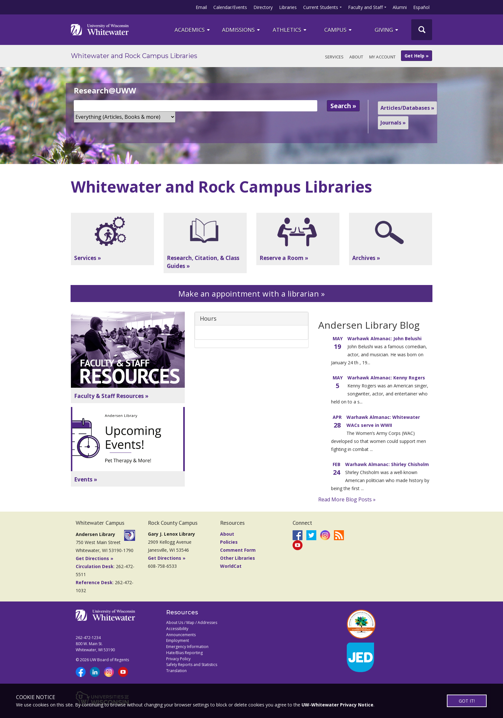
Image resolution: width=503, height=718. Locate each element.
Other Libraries (237, 558)
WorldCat (231, 566)
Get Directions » (94, 558)
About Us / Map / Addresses (191, 622)
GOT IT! (467, 701)
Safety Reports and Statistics (191, 664)
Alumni (400, 7)
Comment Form (238, 550)
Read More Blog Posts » (347, 499)
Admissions (241, 29)
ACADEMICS (193, 29)
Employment (177, 640)
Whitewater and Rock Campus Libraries (134, 56)
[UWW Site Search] (421, 29)
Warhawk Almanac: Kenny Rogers (386, 378)
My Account (382, 57)
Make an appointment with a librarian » (251, 293)
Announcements (181, 634)
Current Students (320, 7)
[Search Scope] (124, 117)
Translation (176, 670)
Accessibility (177, 628)
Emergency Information (187, 646)
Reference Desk (94, 582)
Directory (263, 7)
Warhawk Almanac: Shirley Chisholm (387, 464)
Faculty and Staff (365, 7)
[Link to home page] (100, 29)
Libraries (288, 7)
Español (421, 7)
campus (338, 29)
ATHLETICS (290, 29)
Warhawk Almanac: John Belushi (384, 338)
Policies (229, 542)
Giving (387, 29)
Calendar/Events (230, 7)
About (356, 57)
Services (334, 57)
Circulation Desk (95, 566)
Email (201, 7)
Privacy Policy (178, 659)
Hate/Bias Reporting (184, 652)
